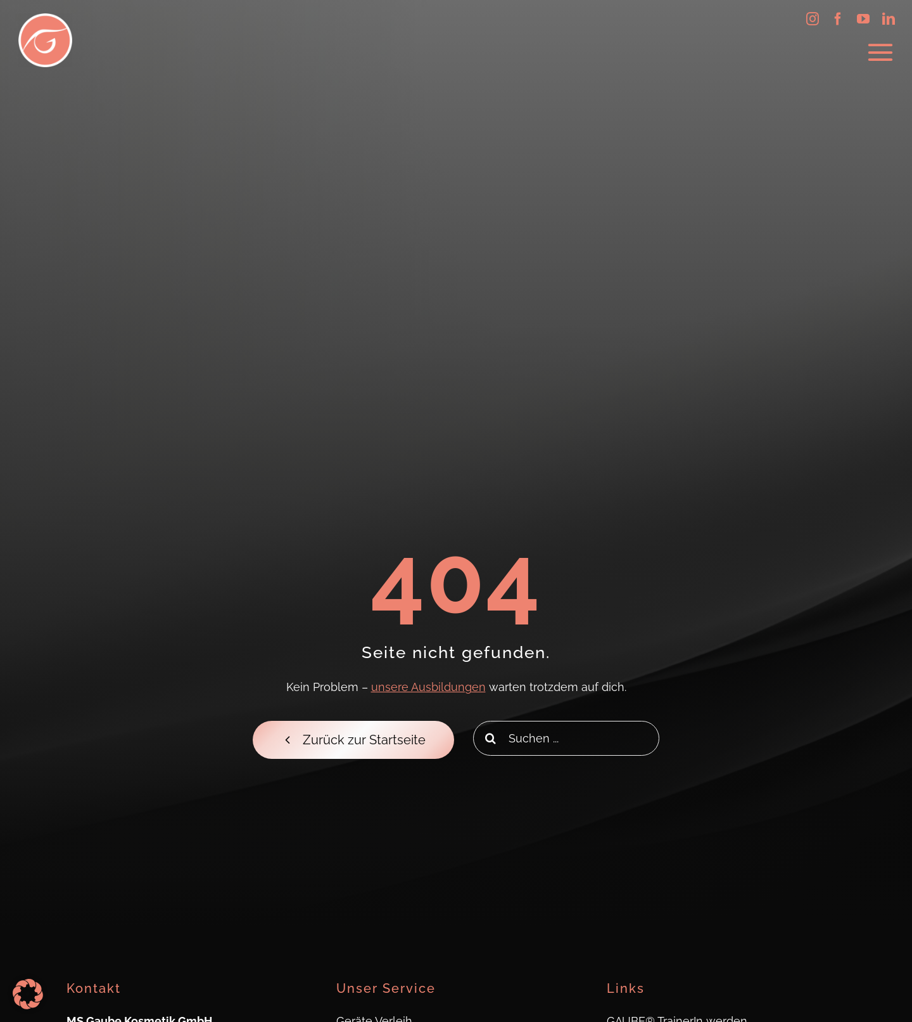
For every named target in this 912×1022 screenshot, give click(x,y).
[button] (28, 994)
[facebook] (838, 19)
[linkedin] (888, 19)
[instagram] (812, 19)
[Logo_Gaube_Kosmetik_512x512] (45, 18)
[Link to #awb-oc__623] (880, 52)
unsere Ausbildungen (428, 687)
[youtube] (863, 19)
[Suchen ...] (566, 738)
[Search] (490, 738)
